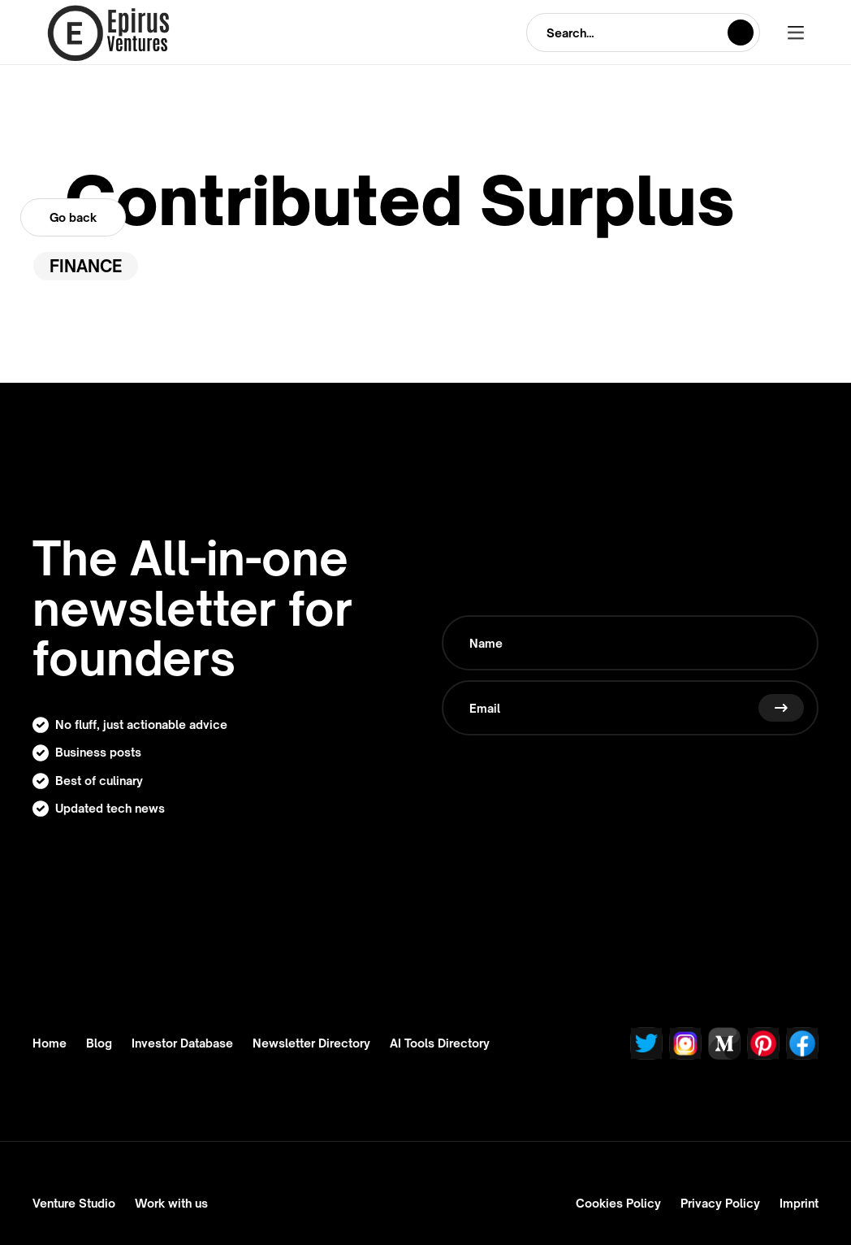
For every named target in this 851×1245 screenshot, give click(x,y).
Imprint (799, 1203)
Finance (86, 266)
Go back (73, 217)
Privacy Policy (720, 1203)
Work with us (171, 1203)
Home (49, 1043)
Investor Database (182, 1043)
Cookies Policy (618, 1203)
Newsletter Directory (311, 1043)
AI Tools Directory (440, 1043)
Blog (99, 1043)
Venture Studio (73, 1203)
